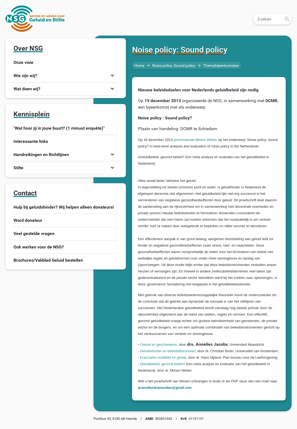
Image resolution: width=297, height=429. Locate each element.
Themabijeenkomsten (221, 65)
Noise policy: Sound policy (173, 65)
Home (139, 65)
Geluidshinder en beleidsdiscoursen (168, 351)
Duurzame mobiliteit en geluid (163, 357)
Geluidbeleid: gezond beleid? (162, 364)
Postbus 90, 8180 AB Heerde (115, 419)
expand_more (112, 75)
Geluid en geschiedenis (159, 344)
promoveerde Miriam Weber (196, 140)
